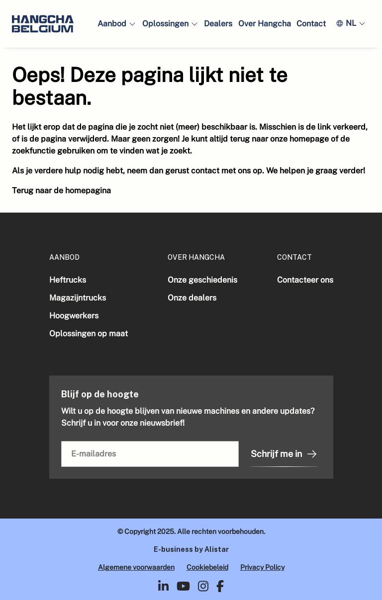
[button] (116, 24)
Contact (311, 23)
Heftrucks (67, 280)
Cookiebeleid (207, 567)
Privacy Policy (262, 567)
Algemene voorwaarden (136, 567)
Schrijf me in (284, 454)
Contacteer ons (305, 280)
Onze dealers (192, 297)
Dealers (218, 23)
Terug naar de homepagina (61, 190)
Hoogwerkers (73, 315)
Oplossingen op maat (88, 333)
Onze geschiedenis (202, 280)
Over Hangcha (264, 23)
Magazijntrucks (77, 297)
